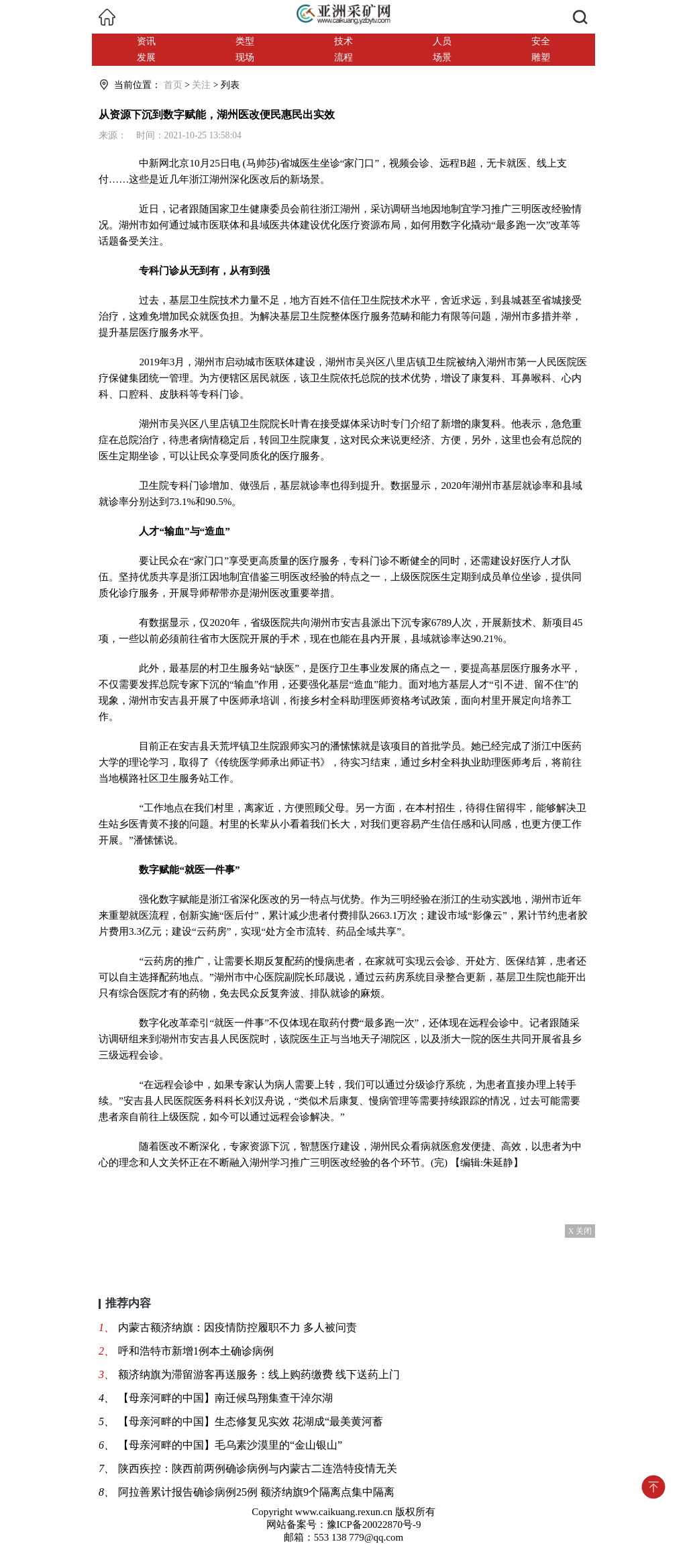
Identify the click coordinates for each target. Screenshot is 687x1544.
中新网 (154, 163)
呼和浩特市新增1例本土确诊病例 (196, 1351)
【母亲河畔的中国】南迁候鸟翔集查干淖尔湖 (225, 1398)
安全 (540, 41)
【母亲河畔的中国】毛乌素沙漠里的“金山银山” (230, 1445)
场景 (442, 57)
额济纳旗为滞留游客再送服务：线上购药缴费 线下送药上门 (259, 1374)
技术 (343, 41)
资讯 (146, 41)
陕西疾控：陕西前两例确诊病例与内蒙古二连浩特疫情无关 (257, 1468)
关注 (201, 85)
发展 (146, 57)
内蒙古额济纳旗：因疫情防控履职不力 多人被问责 (237, 1327)
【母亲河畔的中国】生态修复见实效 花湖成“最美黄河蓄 (250, 1421)
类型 (244, 41)
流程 (343, 57)
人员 (442, 41)
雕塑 (540, 57)
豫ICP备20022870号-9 (374, 1524)
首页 (173, 85)
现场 (244, 57)
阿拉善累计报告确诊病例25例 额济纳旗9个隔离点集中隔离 (256, 1492)
